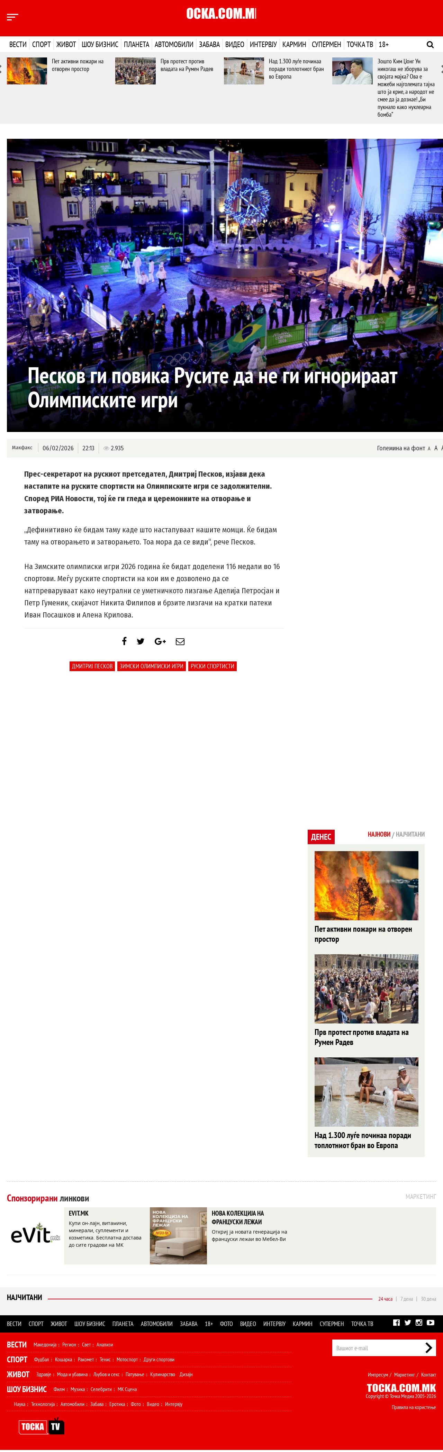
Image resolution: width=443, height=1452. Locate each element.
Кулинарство (162, 1376)
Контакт (428, 1376)
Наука (19, 1406)
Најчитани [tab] (408, 835)
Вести (18, 44)
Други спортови (159, 1361)
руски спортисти (212, 670)
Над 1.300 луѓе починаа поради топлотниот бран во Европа (296, 68)
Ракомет (86, 1361)
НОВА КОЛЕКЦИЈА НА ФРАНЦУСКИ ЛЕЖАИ (244, 1221)
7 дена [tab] (406, 1300)
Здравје (43, 1376)
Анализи (105, 1346)
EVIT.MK (81, 1216)
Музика (78, 1391)
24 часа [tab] (385, 1300)
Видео (234, 44)
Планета (136, 44)
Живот (66, 44)
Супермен (326, 44)
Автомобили (174, 44)
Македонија (45, 1346)
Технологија (43, 1406)
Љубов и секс (106, 1376)
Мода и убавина (72, 1376)
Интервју (263, 44)
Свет (86, 1346)
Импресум (378, 1376)
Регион (69, 1346)
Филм (59, 1391)
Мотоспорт (127, 1361)
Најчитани (25, 1300)
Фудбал (41, 1361)
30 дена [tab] (428, 1300)
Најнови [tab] (373, 835)
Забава (209, 44)
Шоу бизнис (100, 44)
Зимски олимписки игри (151, 670)
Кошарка (63, 1361)
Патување (135, 1376)
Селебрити (101, 1391)
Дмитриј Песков (92, 670)
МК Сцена (127, 1391)
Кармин (294, 44)
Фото (226, 1326)
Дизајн (186, 1376)
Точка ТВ (360, 44)
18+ (384, 44)
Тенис (105, 1361)
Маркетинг (404, 1376)
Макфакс (22, 447)
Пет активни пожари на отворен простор (77, 65)
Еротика (117, 1406)
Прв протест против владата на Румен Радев (187, 65)
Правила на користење (414, 1409)
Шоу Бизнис (27, 1391)
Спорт (41, 44)
